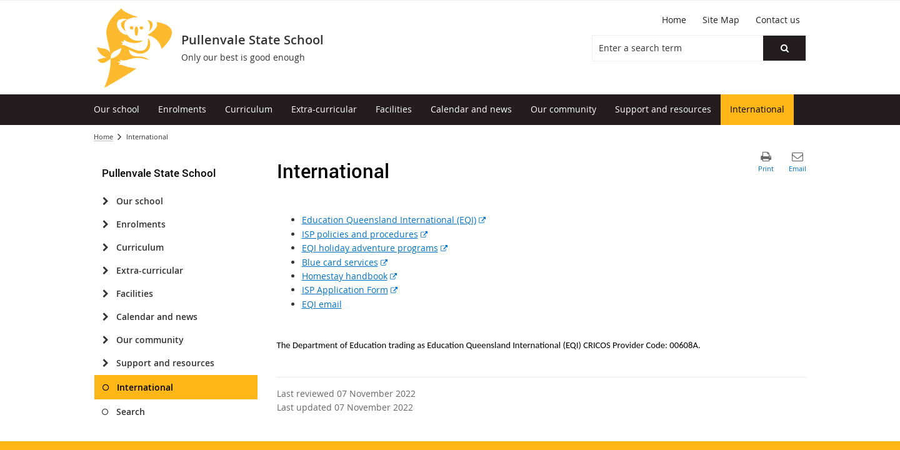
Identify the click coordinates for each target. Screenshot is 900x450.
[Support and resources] (105, 363)
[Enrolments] (105, 224)
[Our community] (105, 340)
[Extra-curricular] (105, 270)
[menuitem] (116, 109)
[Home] (674, 20)
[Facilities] (105, 293)
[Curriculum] (105, 247)
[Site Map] (721, 20)
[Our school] (105, 201)
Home (103, 136)
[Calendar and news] (105, 317)
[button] (784, 48)
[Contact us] (777, 20)
